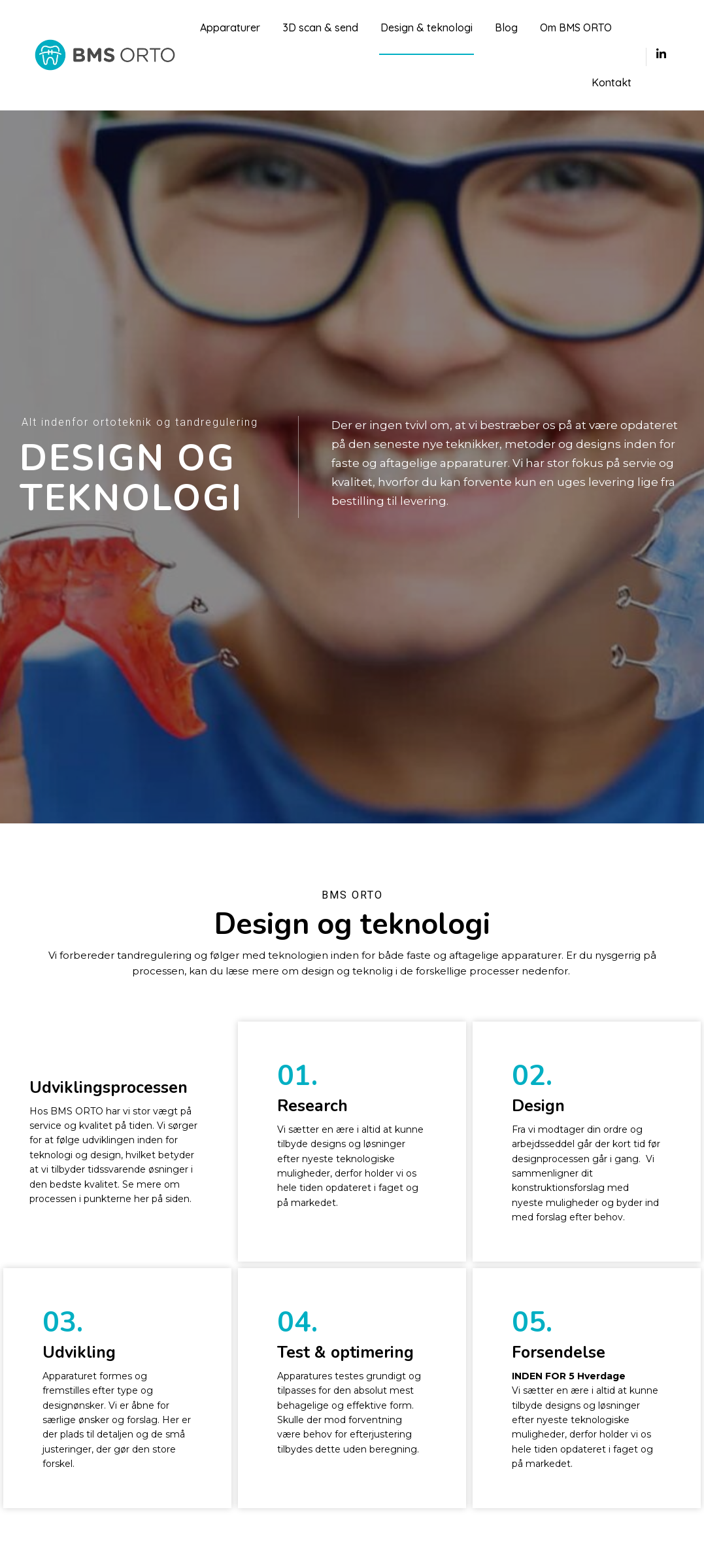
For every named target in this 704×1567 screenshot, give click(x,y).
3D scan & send (320, 27)
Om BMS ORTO (576, 27)
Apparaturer (230, 27)
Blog (506, 27)
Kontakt (611, 82)
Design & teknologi (426, 27)
